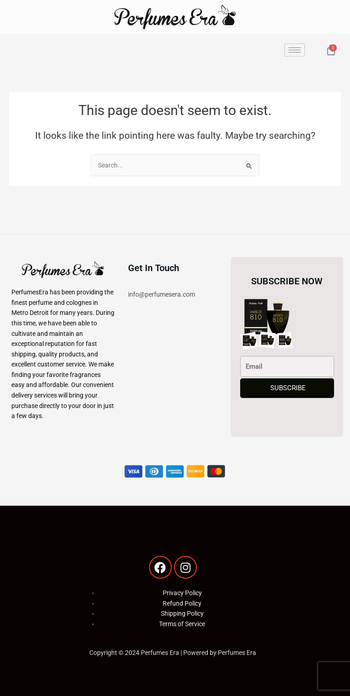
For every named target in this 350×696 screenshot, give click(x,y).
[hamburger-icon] (294, 50)
